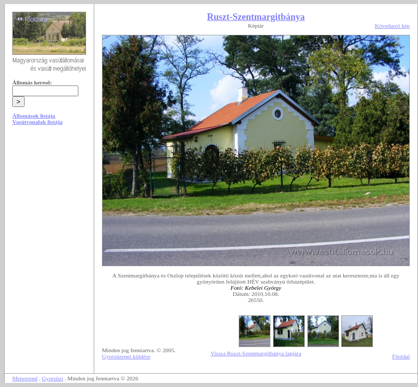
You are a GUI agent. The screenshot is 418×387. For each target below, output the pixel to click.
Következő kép (392, 26)
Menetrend (24, 378)
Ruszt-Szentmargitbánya (256, 17)
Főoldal (401, 356)
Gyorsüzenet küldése (126, 356)
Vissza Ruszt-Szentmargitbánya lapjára (256, 353)
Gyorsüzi (53, 378)
